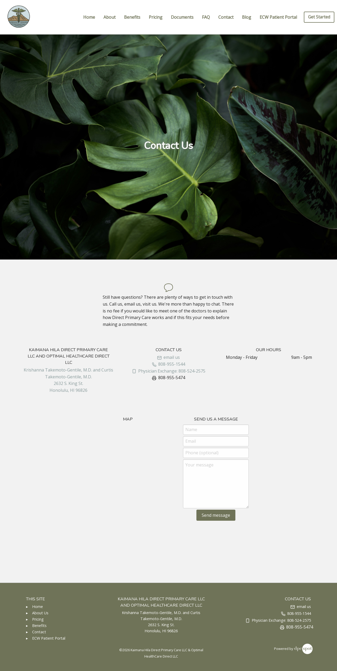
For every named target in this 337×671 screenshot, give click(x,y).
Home (89, 17)
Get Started (319, 17)
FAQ (206, 17)
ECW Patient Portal (278, 17)
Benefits (132, 17)
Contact (226, 17)
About (109, 17)
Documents (182, 17)
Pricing (155, 17)
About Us (40, 612)
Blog (246, 17)
